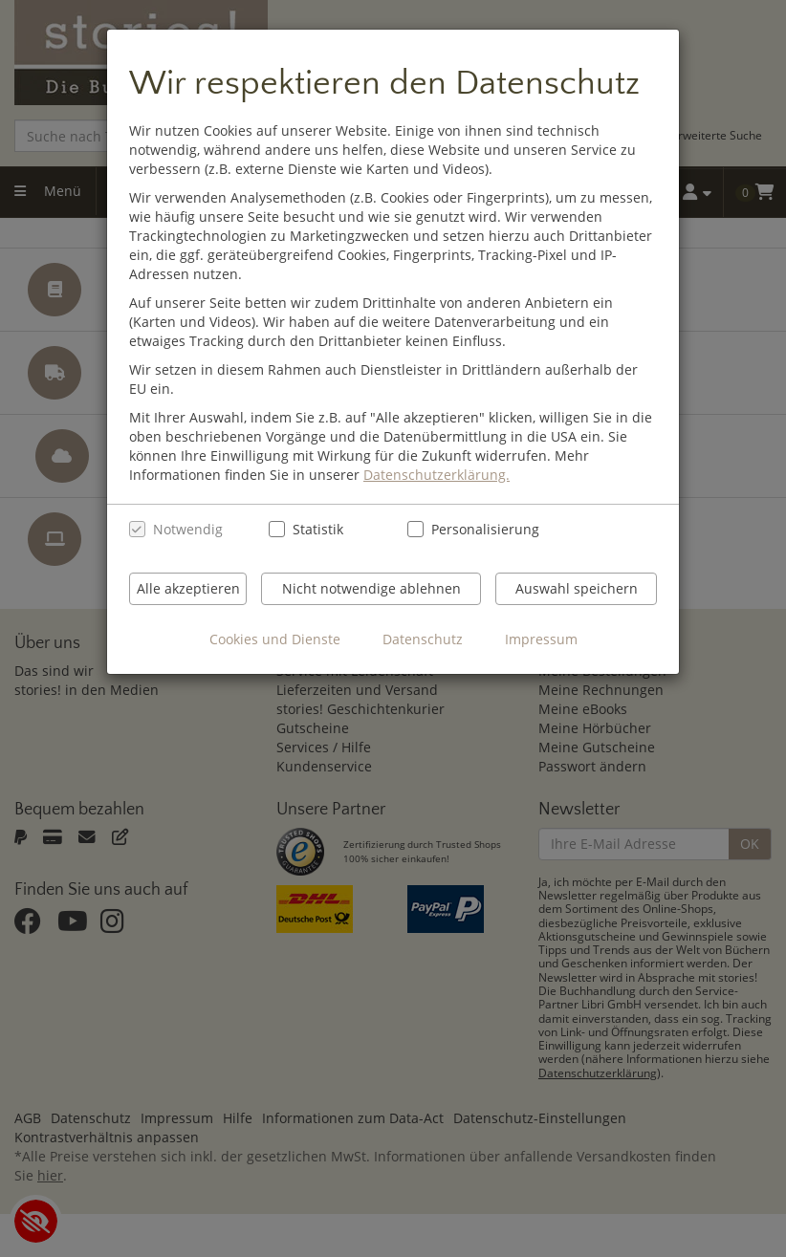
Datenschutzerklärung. (436, 475)
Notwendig (188, 529)
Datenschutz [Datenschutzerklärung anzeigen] (422, 639)
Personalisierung (474, 529)
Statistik (318, 529)
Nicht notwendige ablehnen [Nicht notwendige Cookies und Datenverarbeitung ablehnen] (371, 588)
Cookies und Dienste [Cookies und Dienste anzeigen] (274, 639)
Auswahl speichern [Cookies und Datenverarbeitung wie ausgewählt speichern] (576, 588)
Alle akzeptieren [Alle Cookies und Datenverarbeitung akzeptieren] (188, 588)
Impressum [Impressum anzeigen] (541, 639)
